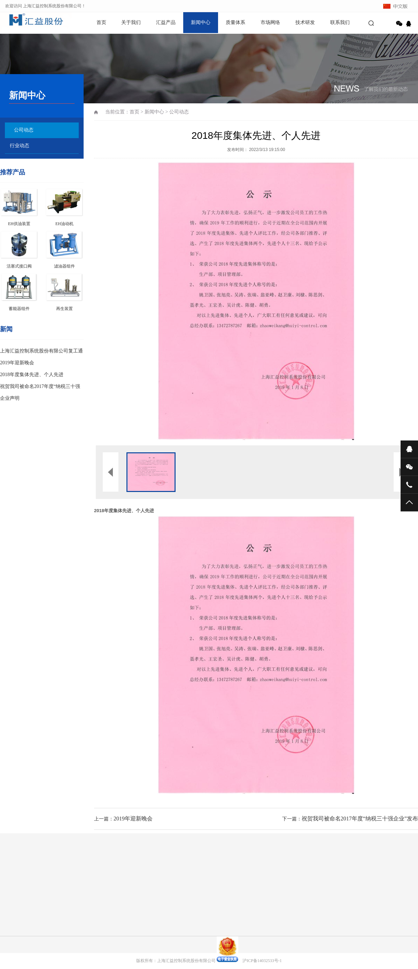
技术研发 (305, 22)
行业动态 (19, 145)
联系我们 (340, 22)
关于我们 (131, 22)
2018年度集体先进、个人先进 (31, 374)
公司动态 (23, 130)
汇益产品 (166, 22)
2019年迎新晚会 (17, 362)
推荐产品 (12, 172)
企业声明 (10, 398)
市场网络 (270, 22)
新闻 (6, 329)
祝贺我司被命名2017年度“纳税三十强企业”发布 (360, 818)
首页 (101, 22)
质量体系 (235, 22)
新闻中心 (200, 22)
